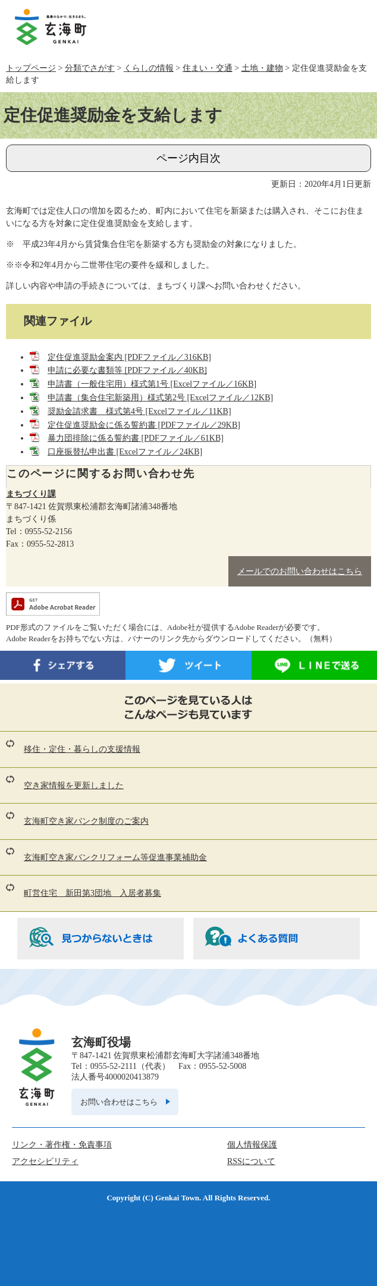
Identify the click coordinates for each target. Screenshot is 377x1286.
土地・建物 (262, 68)
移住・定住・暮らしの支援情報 (82, 749)
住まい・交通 (208, 68)
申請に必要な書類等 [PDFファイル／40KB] (127, 370)
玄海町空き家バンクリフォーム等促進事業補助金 (115, 857)
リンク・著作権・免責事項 (62, 1144)
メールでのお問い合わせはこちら (299, 571)
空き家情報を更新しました (74, 785)
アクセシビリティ (45, 1161)
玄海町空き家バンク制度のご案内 (86, 821)
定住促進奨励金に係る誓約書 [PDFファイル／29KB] (144, 425)
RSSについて (251, 1161)
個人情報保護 (252, 1144)
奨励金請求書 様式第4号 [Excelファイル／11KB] (139, 411)
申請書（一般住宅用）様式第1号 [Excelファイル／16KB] (152, 383)
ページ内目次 (188, 158)
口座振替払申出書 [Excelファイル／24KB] (125, 451)
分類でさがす (90, 68)
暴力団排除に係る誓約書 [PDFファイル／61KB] (136, 438)
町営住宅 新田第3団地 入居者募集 (92, 893)
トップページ (31, 68)
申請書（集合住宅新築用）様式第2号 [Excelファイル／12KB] (160, 397)
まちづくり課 (31, 494)
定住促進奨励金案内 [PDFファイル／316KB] (129, 357)
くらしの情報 (149, 68)
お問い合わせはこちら (119, 1101)
